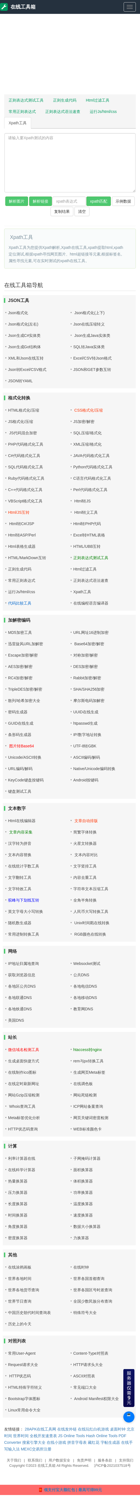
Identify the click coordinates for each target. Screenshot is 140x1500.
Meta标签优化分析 (24, 1118)
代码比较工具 (19, 603)
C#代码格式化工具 (24, 455)
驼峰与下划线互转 (23, 900)
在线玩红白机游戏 (93, 1429)
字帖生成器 (110, 1442)
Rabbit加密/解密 (87, 678)
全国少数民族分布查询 (92, 1301)
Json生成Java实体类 (91, 335)
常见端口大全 (85, 1387)
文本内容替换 (19, 855)
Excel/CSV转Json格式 (92, 358)
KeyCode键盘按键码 (26, 780)
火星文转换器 (85, 843)
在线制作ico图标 (22, 1072)
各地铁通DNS (20, 1009)
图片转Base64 (21, 746)
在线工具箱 (18, 7)
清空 (82, 211)
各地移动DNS (85, 997)
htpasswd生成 (85, 723)
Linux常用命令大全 (24, 1410)
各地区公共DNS (22, 986)
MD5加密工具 (20, 632)
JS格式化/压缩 (20, 421)
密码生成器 (18, 712)
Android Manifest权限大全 (96, 1398)
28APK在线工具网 (40, 1429)
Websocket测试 (86, 963)
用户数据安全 (59, 1460)
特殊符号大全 (85, 1312)
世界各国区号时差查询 (92, 1290)
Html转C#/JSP (21, 523)
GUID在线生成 (20, 723)
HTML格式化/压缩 (23, 410)
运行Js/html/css (103, 111)
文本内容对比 (85, 855)
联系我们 (35, 1460)
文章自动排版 (85, 821)
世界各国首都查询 (88, 1278)
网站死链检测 (85, 1095)
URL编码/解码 (20, 768)
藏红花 (93, 1442)
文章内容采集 (20, 832)
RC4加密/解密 (20, 678)
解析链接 (40, 201)
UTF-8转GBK (84, 746)
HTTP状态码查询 (23, 1129)
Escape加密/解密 (23, 655)
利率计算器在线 (21, 1158)
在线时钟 (81, 1267)
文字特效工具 (19, 889)
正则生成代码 (64, 100)
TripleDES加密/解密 (25, 689)
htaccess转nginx (87, 1049)
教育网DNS (83, 1009)
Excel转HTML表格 (89, 535)
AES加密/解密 (20, 666)
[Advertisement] (68, 54)
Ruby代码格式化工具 (26, 478)
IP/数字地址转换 (87, 734)
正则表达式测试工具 (26, 100)
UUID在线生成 (85, 712)
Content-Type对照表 (90, 1353)
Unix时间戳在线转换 (91, 923)
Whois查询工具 (22, 1106)
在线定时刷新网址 (23, 1083)
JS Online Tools (71, 1436)
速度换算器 (83, 1215)
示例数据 (123, 201)
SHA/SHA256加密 (89, 689)
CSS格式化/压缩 (88, 410)
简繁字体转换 (85, 832)
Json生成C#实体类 (24, 335)
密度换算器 (18, 1238)
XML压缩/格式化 (87, 444)
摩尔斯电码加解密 (88, 700)
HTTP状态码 (19, 1376)
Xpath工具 (18, 123)
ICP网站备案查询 (88, 1106)
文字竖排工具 (85, 866)
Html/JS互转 (18, 512)
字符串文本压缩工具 (90, 889)
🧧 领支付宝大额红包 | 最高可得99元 (70, 1490)
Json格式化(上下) (89, 313)
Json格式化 (18, 313)
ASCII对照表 (84, 1376)
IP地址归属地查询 (23, 963)
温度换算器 (83, 1204)
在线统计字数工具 (23, 866)
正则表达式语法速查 (62, 111)
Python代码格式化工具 (93, 467)
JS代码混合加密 (22, 433)
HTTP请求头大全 (88, 1364)
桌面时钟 (118, 1429)
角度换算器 (18, 1226)
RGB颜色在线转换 (89, 934)
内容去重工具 (85, 877)
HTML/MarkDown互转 (27, 558)
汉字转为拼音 (19, 843)
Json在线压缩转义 (89, 324)
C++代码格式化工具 (25, 489)
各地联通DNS (20, 997)
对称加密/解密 (85, 655)
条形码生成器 (19, 734)
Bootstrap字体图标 (24, 1398)
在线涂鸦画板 (19, 1267)
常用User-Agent (22, 1353)
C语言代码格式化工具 (92, 478)
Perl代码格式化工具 (90, 489)
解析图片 (16, 201)
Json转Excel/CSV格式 (27, 369)
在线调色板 (83, 1083)
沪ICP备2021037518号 (112, 1465)
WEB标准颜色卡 (87, 1129)
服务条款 (105, 1460)
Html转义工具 (85, 512)
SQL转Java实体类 (89, 347)
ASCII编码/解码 (86, 757)
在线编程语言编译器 (90, 603)
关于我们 (14, 1460)
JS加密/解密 (83, 421)
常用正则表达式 (22, 111)
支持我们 (126, 1460)
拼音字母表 (77, 1442)
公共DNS (81, 975)
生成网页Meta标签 (89, 1072)
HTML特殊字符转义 (25, 1387)
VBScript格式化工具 (25, 501)
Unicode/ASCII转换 (24, 757)
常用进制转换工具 (23, 934)
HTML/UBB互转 (87, 546)
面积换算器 (83, 1170)
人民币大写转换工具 (90, 911)
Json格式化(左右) (23, 324)
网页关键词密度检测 (90, 1118)
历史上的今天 (19, 1324)
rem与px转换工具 (88, 1061)
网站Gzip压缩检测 (23, 1095)
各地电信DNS (85, 986)
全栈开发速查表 (43, 1436)
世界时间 (21, 1436)
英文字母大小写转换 (25, 911)
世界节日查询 (19, 1301)
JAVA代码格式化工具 (91, 455)
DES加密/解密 (85, 666)
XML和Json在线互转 (26, 358)
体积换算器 (83, 1181)
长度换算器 (18, 1204)
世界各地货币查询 (23, 1290)
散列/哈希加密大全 (24, 700)
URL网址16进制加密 (91, 632)
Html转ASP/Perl (22, 535)
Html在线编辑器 (22, 821)
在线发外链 (67, 1429)
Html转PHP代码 (87, 523)
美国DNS (16, 1020)
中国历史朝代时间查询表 (29, 1312)
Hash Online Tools (102, 1436)
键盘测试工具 (19, 791)
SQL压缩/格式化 (87, 433)
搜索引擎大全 (34, 1442)
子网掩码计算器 (87, 1158)
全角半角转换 (85, 900)
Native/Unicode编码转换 (94, 768)
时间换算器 (18, 1215)
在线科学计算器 (21, 1170)
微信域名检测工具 (23, 1049)
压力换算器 (18, 1192)
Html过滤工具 (97, 100)
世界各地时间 (19, 1278)
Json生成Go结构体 (24, 347)
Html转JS (82, 501)
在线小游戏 (56, 1442)
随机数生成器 (19, 923)
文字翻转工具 (19, 877)
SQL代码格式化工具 (25, 467)
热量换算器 (18, 1181)
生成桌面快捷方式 (23, 1061)
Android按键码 (85, 780)
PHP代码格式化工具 (25, 444)
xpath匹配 (98, 201)
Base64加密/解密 (88, 644)
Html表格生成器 (22, 546)
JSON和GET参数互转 (92, 369)
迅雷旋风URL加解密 (25, 644)
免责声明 (84, 1460)
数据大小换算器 (87, 1226)
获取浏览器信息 (21, 975)
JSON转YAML (20, 381)
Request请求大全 (23, 1364)
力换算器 (81, 1238)
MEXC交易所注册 (36, 1449)
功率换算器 (83, 1192)
